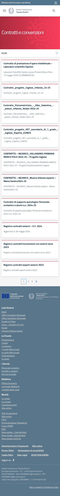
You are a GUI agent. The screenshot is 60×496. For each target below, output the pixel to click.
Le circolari (6, 401)
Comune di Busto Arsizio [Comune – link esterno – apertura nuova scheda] (12, 330)
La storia (5, 358)
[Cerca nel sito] (54, 11)
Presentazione (8, 339)
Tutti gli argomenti (9, 413)
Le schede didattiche (11, 386)
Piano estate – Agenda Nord (14, 432)
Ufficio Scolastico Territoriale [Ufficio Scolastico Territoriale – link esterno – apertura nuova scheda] (14, 318)
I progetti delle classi (10, 389)
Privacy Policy (8, 450)
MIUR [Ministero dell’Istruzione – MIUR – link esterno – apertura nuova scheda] (4, 312)
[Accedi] (55, 2)
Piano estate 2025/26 (11, 438)
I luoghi (5, 343)
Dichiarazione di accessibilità (31, 450)
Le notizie (6, 398)
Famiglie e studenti (10, 371)
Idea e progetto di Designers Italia (43, 487)
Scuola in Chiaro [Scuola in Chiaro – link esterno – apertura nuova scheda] (8, 321)
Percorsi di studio (9, 374)
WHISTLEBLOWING (40, 454)
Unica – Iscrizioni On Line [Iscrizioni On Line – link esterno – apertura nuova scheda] (12, 324)
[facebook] (13, 460)
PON (4, 429)
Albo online (6, 408)
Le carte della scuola (10, 352)
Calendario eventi (9, 404)
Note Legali (22, 454)
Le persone (6, 346)
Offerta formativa (9, 383)
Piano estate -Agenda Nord (13, 435)
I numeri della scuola (10, 349)
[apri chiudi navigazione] (4, 11)
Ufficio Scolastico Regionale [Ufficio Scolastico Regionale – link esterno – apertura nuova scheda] (13, 315)
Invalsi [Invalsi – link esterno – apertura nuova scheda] (4, 327)
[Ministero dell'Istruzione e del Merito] (16, 2)
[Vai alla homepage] (11, 11)
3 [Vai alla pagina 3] (32, 281)
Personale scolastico (10, 367)
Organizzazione (8, 355)
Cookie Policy (7, 454)
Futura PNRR (7, 426)
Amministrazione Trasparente (14, 422)
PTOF (4, 419)
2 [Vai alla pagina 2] (28, 281)
